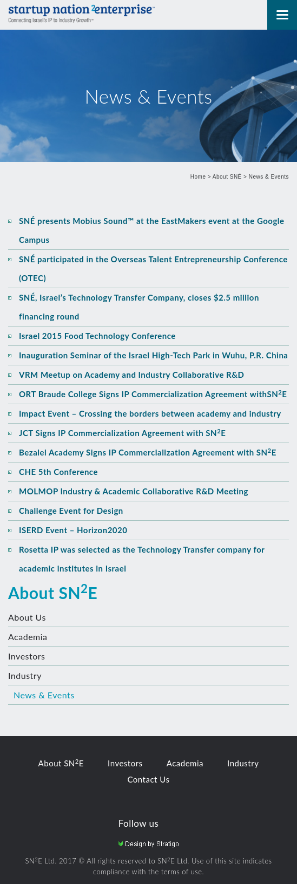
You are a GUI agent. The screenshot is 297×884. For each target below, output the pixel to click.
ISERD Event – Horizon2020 (73, 530)
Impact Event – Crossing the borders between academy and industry (150, 413)
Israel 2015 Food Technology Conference (97, 336)
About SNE (52, 592)
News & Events (269, 177)
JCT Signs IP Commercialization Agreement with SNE (122, 433)
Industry (25, 675)
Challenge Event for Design (71, 510)
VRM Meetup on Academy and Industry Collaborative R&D (131, 374)
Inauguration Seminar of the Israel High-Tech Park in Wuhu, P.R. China (153, 355)
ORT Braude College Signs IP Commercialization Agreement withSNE (153, 394)
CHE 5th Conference (58, 472)
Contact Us (148, 779)
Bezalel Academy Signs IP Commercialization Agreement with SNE (147, 452)
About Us (27, 617)
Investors (26, 656)
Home (198, 177)
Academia (28, 636)
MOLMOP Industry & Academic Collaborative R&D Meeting (133, 491)
